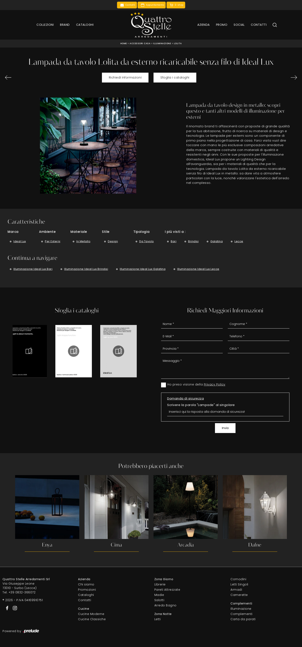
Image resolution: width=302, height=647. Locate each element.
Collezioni (45, 25)
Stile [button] (105, 231)
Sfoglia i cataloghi (174, 77)
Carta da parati (243, 619)
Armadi (236, 590)
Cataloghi (85, 25)
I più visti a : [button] (175, 231)
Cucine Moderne (91, 614)
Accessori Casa (140, 43)
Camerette (239, 595)
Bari (173, 241)
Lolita (178, 43)
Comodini (238, 579)
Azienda (203, 25)
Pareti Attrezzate (167, 590)
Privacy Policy (214, 384)
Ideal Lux (19, 241)
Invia (225, 428)
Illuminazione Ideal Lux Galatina (142, 269)
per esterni (52, 241)
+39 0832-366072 (22, 592)
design (113, 241)
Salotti (159, 600)
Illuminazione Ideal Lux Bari (32, 269)
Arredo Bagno (165, 605)
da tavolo (146, 241)
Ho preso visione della (196, 384)
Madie (159, 595)
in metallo (83, 241)
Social (239, 25)
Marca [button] (13, 231)
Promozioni (87, 590)
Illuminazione (162, 43)
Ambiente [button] (47, 231)
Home (123, 43)
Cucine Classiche (92, 619)
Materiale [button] (78, 231)
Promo (222, 25)
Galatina (216, 241)
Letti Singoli (239, 584)
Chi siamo (86, 584)
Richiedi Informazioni (125, 77)
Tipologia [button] (141, 231)
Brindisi (193, 241)
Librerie (160, 584)
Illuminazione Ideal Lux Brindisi (86, 269)
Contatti (259, 25)
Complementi (241, 614)
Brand (65, 25)
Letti (157, 619)
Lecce (238, 241)
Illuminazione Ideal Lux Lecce (198, 269)
